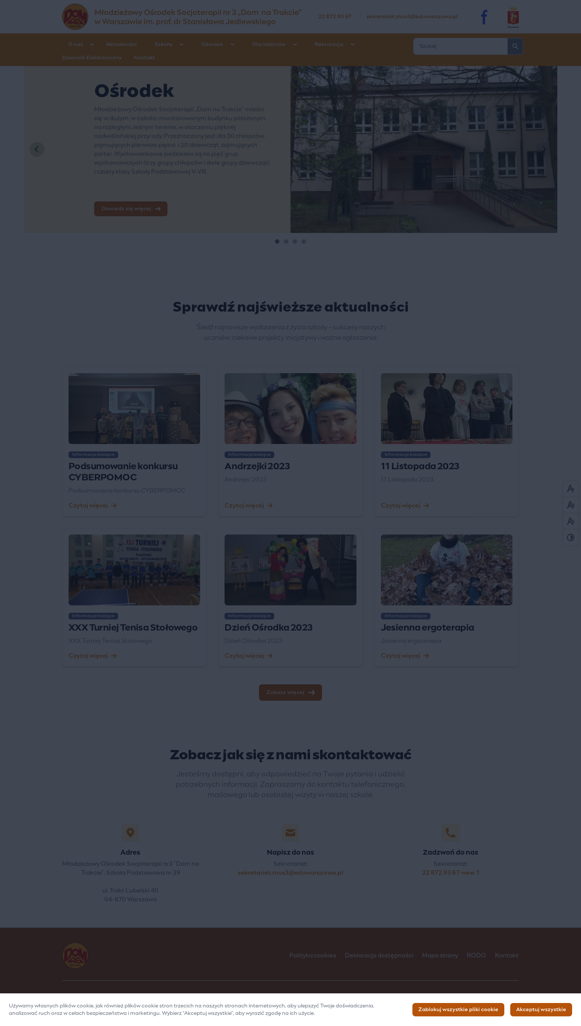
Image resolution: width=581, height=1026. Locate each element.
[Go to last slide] (37, 149)
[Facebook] (485, 16)
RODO (476, 955)
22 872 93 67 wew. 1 (450, 873)
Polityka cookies (312, 955)
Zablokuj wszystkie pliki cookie (458, 1010)
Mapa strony (440, 955)
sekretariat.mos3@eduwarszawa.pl (412, 16)
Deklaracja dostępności (379, 955)
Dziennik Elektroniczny (92, 57)
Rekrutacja (329, 44)
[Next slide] (544, 149)
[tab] (277, 241)
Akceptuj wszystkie (541, 1010)
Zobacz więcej (291, 692)
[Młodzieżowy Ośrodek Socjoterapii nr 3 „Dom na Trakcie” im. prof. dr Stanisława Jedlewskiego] (190, 17)
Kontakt (144, 57)
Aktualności (121, 44)
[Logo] (170, 956)
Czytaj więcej (93, 506)
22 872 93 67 (334, 16)
